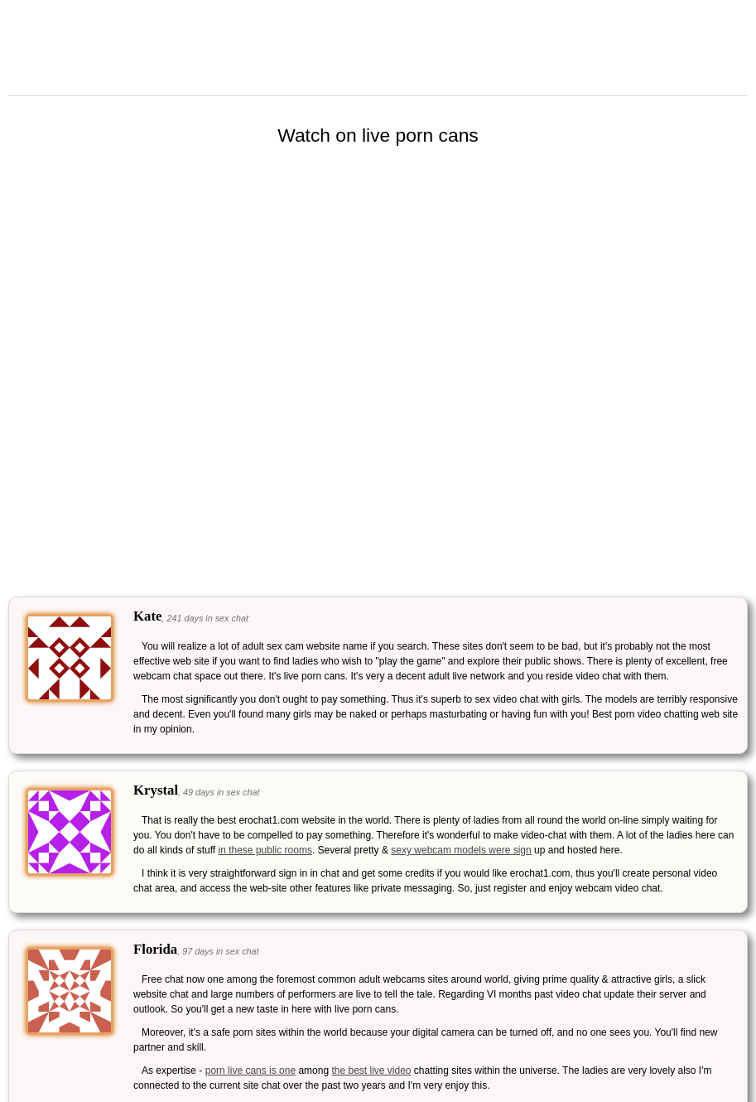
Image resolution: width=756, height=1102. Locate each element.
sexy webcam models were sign (461, 850)
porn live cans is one (250, 1070)
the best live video (371, 1070)
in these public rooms (265, 850)
